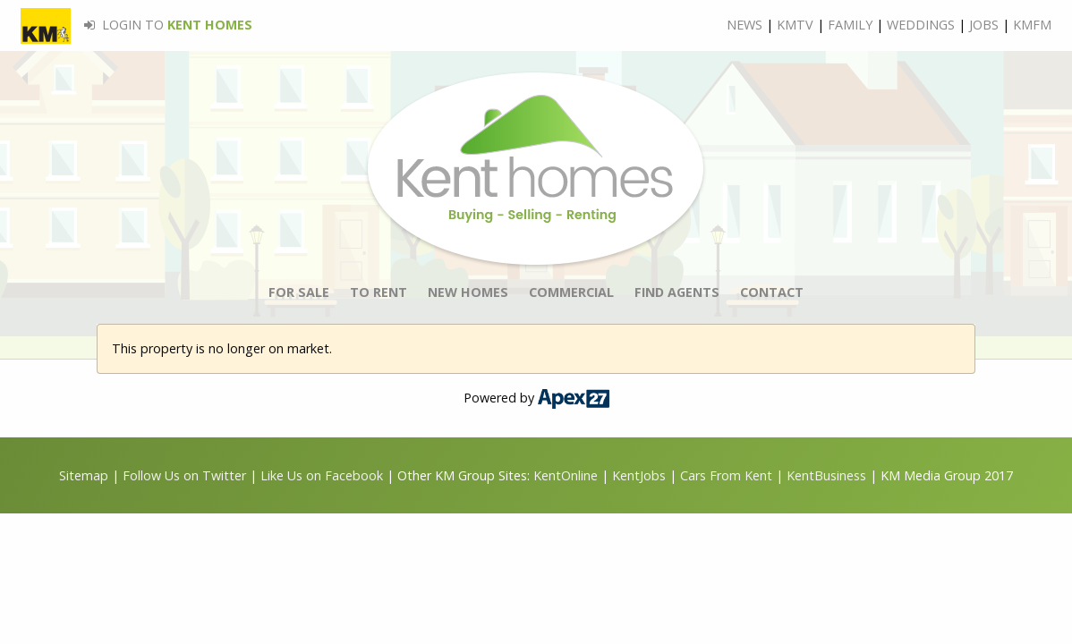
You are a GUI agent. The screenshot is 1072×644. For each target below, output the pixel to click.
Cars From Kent (726, 475)
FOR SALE (298, 292)
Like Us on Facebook (323, 475)
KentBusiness (826, 475)
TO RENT (378, 292)
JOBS (984, 24)
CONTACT (772, 292)
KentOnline (565, 475)
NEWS (744, 24)
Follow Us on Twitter (184, 475)
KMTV (795, 24)
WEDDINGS (921, 24)
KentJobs (639, 475)
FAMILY (850, 24)
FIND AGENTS (676, 292)
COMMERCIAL (571, 292)
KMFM (1032, 24)
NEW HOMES (468, 292)
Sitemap (83, 475)
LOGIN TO (136, 24)
